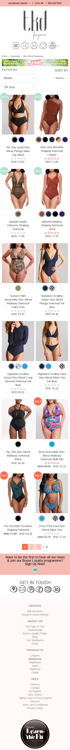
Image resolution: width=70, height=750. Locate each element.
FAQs (35, 643)
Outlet (35, 672)
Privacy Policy (35, 708)
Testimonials (35, 630)
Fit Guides (35, 691)
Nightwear (35, 662)
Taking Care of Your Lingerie (35, 697)
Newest (59, 78)
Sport (35, 665)
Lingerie (35, 655)
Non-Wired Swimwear (33, 56)
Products (35, 650)
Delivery (35, 684)
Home (4, 56)
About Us (35, 621)
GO (35, 569)
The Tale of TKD (35, 626)
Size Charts (35, 694)
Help (35, 679)
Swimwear (15, 56)
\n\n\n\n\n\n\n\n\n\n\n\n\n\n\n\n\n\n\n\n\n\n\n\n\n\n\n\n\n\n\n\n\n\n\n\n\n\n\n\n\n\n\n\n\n (19, 87)
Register (54, 3)
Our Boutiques (35, 640)
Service (35, 605)
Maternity (35, 669)
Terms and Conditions (35, 704)
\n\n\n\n (19, 78)
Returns (35, 701)
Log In (39, 3)
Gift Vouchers (35, 611)
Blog (35, 636)
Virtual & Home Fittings (35, 614)
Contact (35, 687)
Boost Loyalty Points (35, 633)
